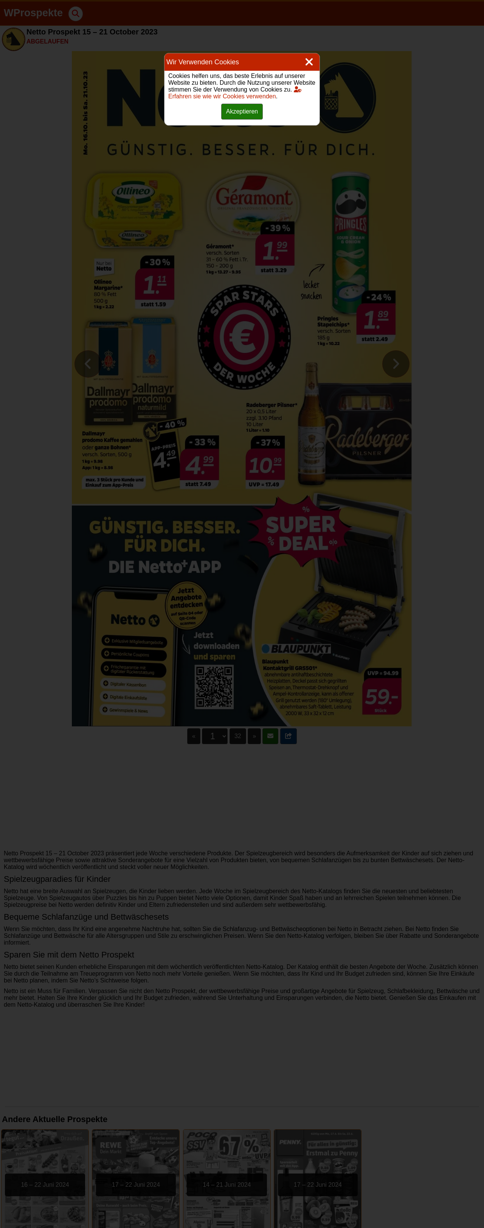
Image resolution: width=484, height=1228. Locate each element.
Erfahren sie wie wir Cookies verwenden (234, 92)
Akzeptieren (242, 111)
